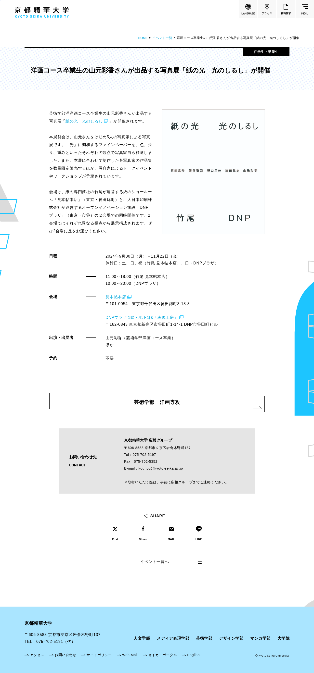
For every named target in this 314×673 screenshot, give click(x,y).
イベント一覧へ (171, 562)
